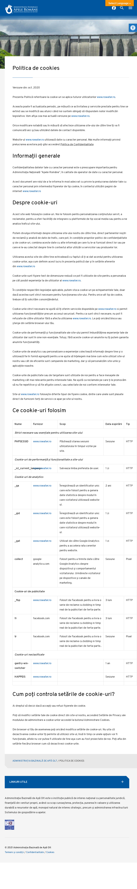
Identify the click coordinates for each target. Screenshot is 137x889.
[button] (133, 28)
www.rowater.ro (106, 97)
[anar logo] (21, 8)
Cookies (50, 852)
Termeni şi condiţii (14, 852)
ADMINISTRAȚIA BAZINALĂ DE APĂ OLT (35, 761)
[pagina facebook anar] (114, 8)
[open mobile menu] (130, 8)
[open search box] (122, 8)
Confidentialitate (35, 852)
